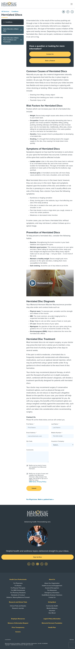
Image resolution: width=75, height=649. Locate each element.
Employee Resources (18, 619)
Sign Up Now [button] (37, 557)
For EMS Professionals (18, 590)
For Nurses (18, 585)
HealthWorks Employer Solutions (52, 595)
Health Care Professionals (18, 579)
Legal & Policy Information (52, 619)
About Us (52, 579)
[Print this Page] (63, 11)
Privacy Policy (41, 482)
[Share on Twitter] (72, 11)
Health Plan (52, 627)
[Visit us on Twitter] (42, 564)
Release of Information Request (18, 623)
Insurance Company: (57, 441)
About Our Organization (52, 583)
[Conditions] (12, 22)
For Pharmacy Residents (18, 592)
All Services (5, 11)
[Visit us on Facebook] (33, 564)
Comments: (30, 450)
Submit (34, 488)
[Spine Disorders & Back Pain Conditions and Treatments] (12, 40)
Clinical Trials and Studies (18, 606)
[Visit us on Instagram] (46, 564)
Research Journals (18, 608)
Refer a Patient (50, 61)
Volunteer (52, 610)
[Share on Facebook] (67, 11)
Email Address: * (31, 432)
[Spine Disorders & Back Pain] (12, 30)
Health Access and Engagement (52, 585)
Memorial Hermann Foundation (52, 623)
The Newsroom (52, 590)
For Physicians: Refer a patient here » (40, 499)
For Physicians (17, 583)
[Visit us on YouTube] (37, 564)
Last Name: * (55, 424)
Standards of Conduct (18, 595)
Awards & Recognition (52, 588)
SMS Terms (32, 482)
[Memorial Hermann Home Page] (9, 4)
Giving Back (52, 602)
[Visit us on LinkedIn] (29, 564)
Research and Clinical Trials (18, 602)
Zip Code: (29, 441)
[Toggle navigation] (71, 4)
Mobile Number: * (56, 432)
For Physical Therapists (18, 588)
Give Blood (52, 613)
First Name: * (30, 424)
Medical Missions (52, 608)
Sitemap (72, 639)
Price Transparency (18, 627)
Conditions (14, 11)
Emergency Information (52, 592)
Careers (18, 632)
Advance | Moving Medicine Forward (18, 597)
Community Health (52, 606)
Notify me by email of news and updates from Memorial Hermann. (37, 467)
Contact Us (50, 54)
